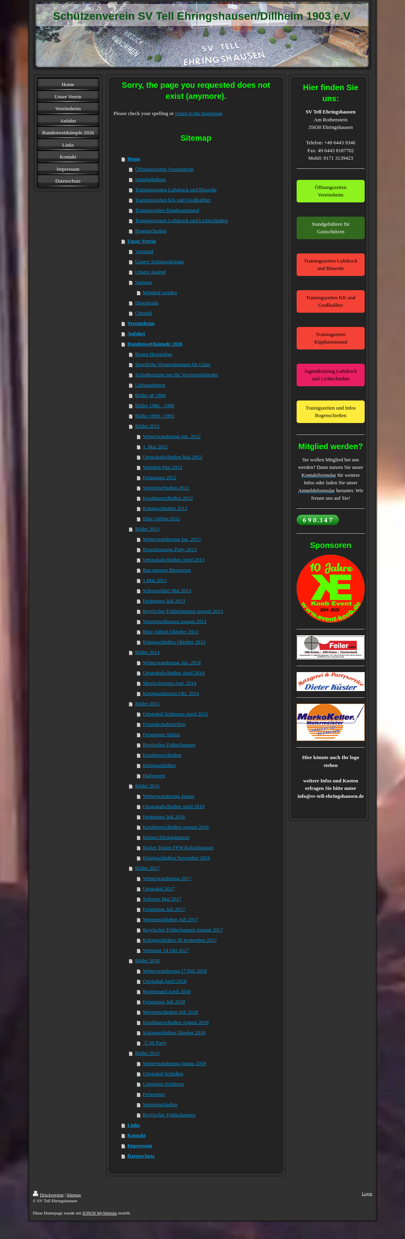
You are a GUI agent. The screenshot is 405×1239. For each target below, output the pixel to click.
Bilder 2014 (147, 652)
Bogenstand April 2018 (167, 991)
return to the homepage (199, 113)
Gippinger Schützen (163, 1084)
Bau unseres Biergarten (167, 570)
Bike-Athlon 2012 (161, 518)
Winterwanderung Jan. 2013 (172, 539)
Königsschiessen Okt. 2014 (171, 693)
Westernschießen (160, 1104)
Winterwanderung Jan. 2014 (172, 662)
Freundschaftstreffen (164, 724)
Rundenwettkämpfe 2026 (154, 344)
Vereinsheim (141, 323)
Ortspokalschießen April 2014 (173, 673)
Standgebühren (150, 179)
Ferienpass (154, 1094)
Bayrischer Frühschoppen (169, 745)
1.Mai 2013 (155, 580)
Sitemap (74, 1194)
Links (133, 1125)
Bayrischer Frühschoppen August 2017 (183, 930)
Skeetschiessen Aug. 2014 (169, 683)
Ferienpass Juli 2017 (164, 909)
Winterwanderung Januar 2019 (174, 1063)
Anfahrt (136, 333)
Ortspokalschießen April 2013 (173, 560)
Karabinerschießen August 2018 (176, 1022)
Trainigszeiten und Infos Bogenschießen (331, 412)
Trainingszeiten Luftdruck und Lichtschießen (181, 220)
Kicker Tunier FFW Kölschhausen (178, 847)
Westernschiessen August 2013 (174, 621)
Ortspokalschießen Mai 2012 (172, 457)
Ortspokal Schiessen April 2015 (175, 714)
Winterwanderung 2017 (167, 878)
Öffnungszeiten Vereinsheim (164, 169)
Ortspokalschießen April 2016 (173, 806)
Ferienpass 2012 (159, 477)
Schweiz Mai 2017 (162, 899)
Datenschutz (141, 1156)
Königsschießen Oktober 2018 (174, 1032)
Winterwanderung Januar (169, 796)
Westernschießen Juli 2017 (170, 919)
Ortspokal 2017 (159, 888)
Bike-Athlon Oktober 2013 (170, 632)
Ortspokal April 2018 (165, 981)
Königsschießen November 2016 (176, 858)
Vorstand (144, 251)
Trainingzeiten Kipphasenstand (167, 210)
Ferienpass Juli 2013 (164, 601)
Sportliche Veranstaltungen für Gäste (173, 364)
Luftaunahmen (150, 385)
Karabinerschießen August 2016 (176, 827)
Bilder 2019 (147, 1053)
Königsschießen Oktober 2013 (174, 642)
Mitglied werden (160, 292)
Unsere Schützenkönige (159, 261)
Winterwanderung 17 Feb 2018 (175, 971)
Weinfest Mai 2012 (162, 467)
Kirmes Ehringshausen (166, 837)
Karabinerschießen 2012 (168, 498)
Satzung (143, 282)
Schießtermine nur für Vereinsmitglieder (176, 375)
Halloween (154, 775)
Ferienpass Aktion (161, 734)
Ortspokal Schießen (163, 1074)
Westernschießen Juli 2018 (170, 1012)
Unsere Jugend (150, 272)
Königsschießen (159, 765)
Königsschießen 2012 (165, 508)
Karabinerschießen (162, 755)
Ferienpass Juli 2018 (164, 1002)
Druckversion (48, 1194)
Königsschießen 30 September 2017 (180, 940)
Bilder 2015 (147, 703)
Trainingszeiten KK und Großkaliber (173, 200)
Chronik (143, 313)
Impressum (139, 1145)
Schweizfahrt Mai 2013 (167, 590)
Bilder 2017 (147, 868)
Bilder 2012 (147, 426)
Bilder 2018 (147, 960)
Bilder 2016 (147, 786)
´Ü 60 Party (155, 1043)
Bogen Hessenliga (153, 354)
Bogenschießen (151, 231)
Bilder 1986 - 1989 (154, 405)
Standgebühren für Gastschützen (331, 228)
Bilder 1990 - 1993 (154, 416)
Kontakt (136, 1135)
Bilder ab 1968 (150, 395)
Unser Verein (141, 241)
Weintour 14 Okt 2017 (166, 950)
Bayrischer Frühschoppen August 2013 (183, 611)
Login (367, 1193)
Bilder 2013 (147, 529)
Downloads (147, 303)
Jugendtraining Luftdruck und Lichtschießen (331, 375)
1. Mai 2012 (155, 447)
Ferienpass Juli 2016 (164, 817)
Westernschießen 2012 (166, 488)
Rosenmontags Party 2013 (170, 549)
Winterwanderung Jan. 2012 (172, 436)
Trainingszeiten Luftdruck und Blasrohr (176, 190)
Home (133, 159)
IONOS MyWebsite (100, 1213)
